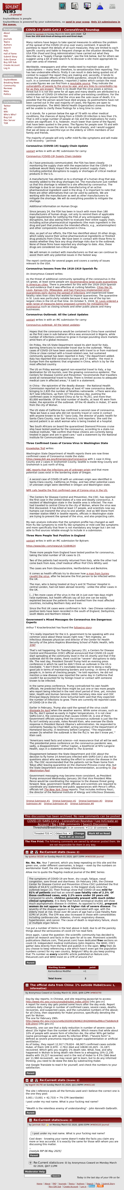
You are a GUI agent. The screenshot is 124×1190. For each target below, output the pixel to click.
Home (39, 1184)
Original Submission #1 (38, 801)
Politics (7, 94)
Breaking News (11, 82)
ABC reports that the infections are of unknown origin (58, 469)
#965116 (89, 1085)
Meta (6, 91)
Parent (30, 962)
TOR (6, 123)
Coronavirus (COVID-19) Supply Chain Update (53, 156)
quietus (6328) (36, 856)
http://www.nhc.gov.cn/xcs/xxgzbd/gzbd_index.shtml (57, 1001)
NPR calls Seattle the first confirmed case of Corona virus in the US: (67, 490)
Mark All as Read (99, 833)
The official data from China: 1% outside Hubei (66, 985)
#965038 (90, 856)
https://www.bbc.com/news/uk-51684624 (51, 546)
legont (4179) (36, 1085)
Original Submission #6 (82, 803)
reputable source (80, 83)
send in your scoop (78, 22)
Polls (6, 51)
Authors (8, 45)
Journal (100, 856)
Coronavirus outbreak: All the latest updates (53, 325)
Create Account (12, 65)
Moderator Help (35, 1171)
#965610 (95, 1125)
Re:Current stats (52, 852)
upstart (30, 151)
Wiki (6, 111)
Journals (8, 39)
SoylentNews (12, 9)
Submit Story (10, 56)
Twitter (7, 106)
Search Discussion (95, 824)
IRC (5, 109)
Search (7, 48)
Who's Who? (10, 114)
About (7, 33)
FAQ (6, 36)
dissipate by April (39, 710)
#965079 (96, 993)
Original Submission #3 (90, 801)
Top (53, 824)
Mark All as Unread (72, 837)
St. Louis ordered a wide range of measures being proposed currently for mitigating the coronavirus (72, 304)
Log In (7, 68)
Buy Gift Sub (10, 62)
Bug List (8, 117)
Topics (7, 42)
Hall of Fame (10, 53)
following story (82, 627)
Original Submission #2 (64, 801)
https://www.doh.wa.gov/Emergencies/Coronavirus (56, 459)
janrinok (40, 34)
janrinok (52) (38, 1125)
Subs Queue (10, 59)
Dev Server (9, 120)
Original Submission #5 (56, 803)
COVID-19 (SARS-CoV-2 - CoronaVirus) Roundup (62, 29)
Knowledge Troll (35, 448)
